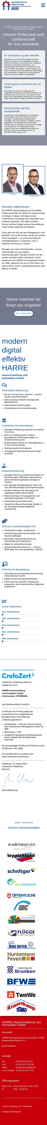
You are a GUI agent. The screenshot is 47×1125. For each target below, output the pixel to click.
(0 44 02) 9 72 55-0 (24, 1061)
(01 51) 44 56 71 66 (24, 1070)
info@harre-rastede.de (26, 1067)
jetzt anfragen (23, 313)
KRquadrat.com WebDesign (20, 1106)
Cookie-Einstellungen (11, 1112)
